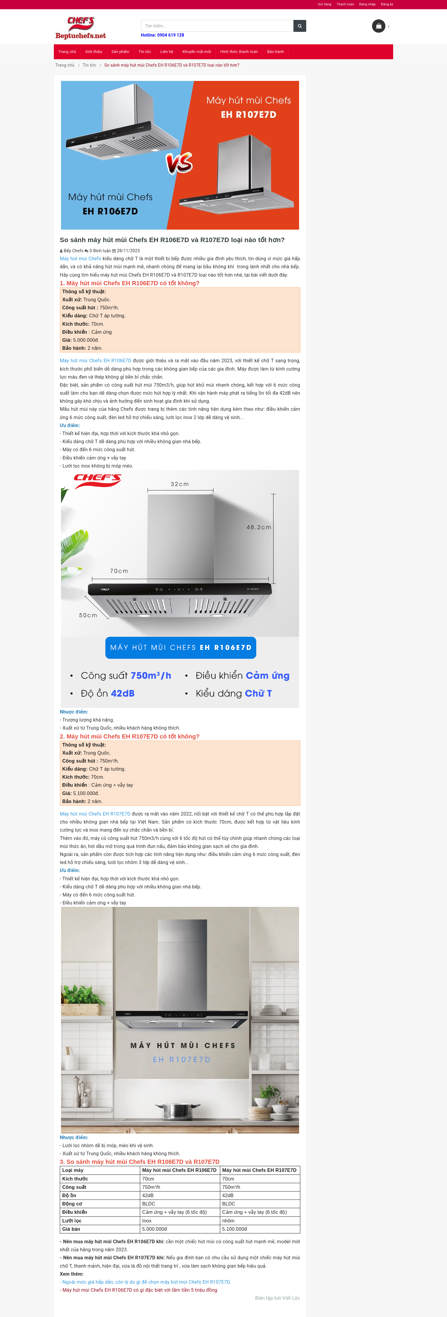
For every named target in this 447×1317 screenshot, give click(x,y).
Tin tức (145, 51)
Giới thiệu (93, 51)
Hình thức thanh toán (239, 51)
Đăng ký (387, 4)
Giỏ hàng (324, 4)
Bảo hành (275, 51)
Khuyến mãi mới (196, 51)
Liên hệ (166, 51)
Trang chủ (67, 51)
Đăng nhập (367, 4)
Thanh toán (345, 4)
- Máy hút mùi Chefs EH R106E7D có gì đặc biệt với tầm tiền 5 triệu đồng (138, 1290)
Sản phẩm (120, 51)
